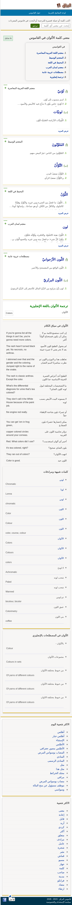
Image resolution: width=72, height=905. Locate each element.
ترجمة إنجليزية (56, 77)
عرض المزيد (63, 131)
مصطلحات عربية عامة (52, 72)
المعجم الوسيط (56, 58)
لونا (61, 489)
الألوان (60, 538)
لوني (61, 480)
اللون (60, 509)
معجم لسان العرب (54, 67)
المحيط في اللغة (55, 62)
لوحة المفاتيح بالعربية (56, 13)
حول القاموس (34, 13)
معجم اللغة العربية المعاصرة (49, 53)
